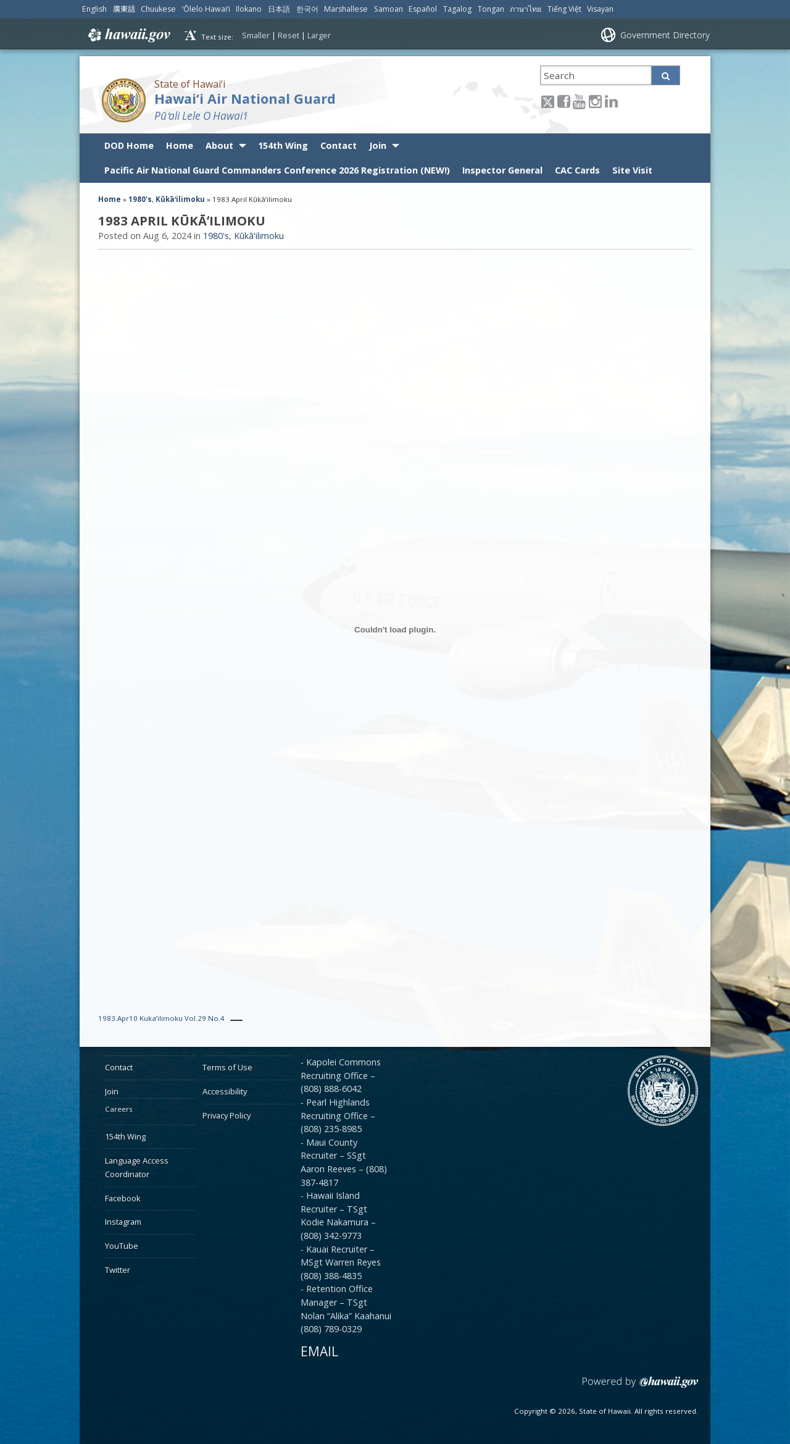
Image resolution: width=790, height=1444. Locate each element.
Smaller (256, 35)
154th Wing (283, 145)
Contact (338, 145)
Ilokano (249, 9)
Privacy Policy (226, 1115)
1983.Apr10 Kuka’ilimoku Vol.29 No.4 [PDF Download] (161, 1018)
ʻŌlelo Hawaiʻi (206, 9)
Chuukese (158, 9)
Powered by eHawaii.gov (640, 1387)
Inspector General (502, 170)
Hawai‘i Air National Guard (245, 98)
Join (377, 145)
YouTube (121, 1245)
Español (423, 9)
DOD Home (129, 145)
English (94, 9)
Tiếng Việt (564, 9)
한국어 (307, 9)
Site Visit (632, 170)
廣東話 (124, 9)
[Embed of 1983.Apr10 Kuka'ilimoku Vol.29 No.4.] (395, 629)
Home (179, 145)
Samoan (388, 9)
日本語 (279, 9)
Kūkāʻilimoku (180, 199)
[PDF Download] (236, 1020)
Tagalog (457, 9)
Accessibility (224, 1091)
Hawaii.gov (128, 35)
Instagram (123, 1221)
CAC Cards (577, 170)
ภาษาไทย (525, 9)
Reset (288, 35)
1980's (140, 199)
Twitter (117, 1269)
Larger (319, 35)
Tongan (491, 9)
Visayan (600, 9)
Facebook (123, 1198)
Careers (119, 1109)
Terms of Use (227, 1067)
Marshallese (346, 9)
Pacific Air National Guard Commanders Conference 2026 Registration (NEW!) (277, 170)
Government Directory (665, 35)
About (219, 145)
